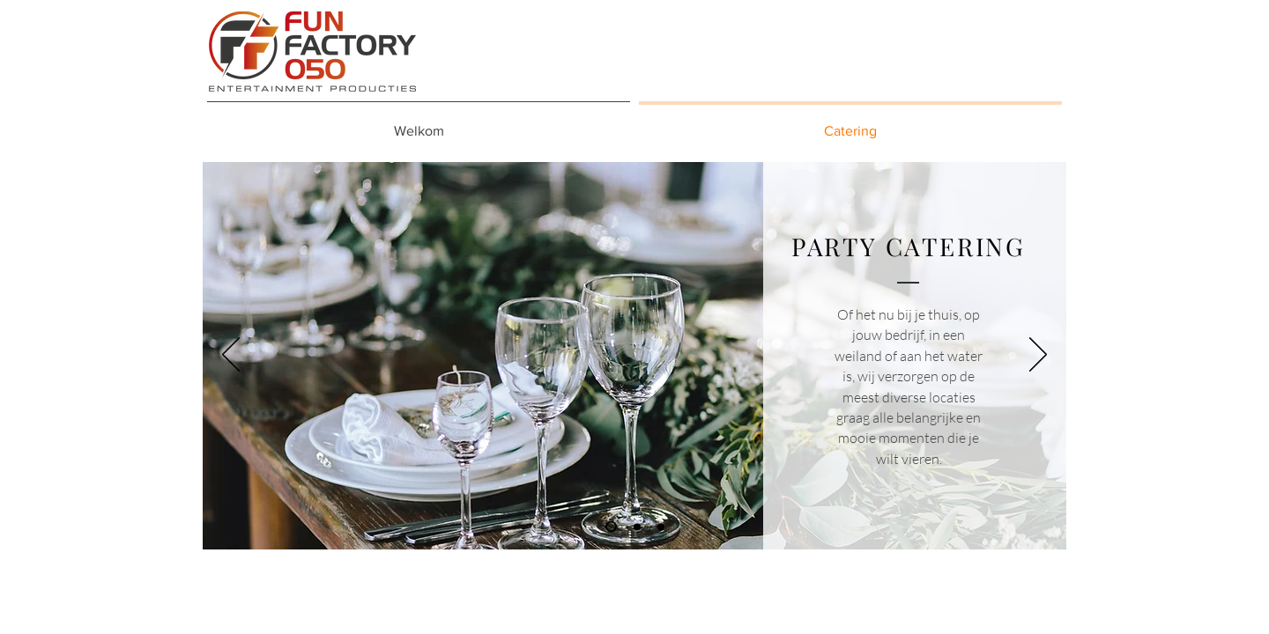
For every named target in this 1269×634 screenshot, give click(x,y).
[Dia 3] (660, 526)
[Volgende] (1038, 355)
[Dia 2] (637, 526)
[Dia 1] (611, 527)
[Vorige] (231, 355)
